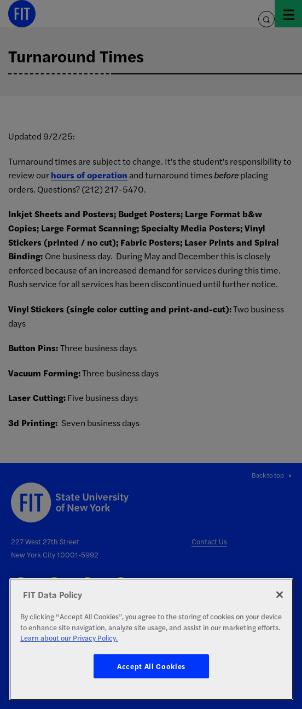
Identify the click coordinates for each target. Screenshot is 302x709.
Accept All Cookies (151, 666)
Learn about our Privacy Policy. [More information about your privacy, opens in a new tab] (69, 637)
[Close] (280, 595)
